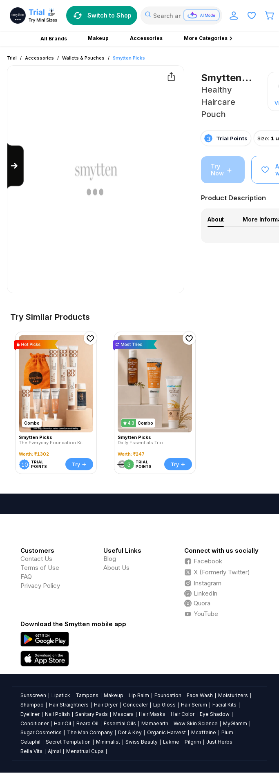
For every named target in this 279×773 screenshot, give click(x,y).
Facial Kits (224, 705)
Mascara (123, 714)
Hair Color (182, 714)
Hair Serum (194, 705)
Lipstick (60, 695)
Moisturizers (233, 695)
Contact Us (36, 559)
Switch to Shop (102, 15)
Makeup (113, 695)
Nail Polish (57, 714)
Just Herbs (219, 742)
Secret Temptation (68, 742)
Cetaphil (30, 742)
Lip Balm (139, 695)
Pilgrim (193, 742)
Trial (12, 58)
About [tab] (216, 219)
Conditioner (34, 723)
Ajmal (54, 751)
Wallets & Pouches (83, 58)
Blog (109, 559)
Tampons (87, 695)
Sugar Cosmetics (41, 732)
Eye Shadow (215, 714)
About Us (116, 567)
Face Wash (200, 695)
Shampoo (32, 705)
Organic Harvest (166, 732)
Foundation (167, 695)
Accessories (39, 58)
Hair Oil (62, 723)
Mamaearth (154, 723)
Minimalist (108, 742)
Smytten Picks (129, 58)
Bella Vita (31, 751)
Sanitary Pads (91, 714)
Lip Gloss (164, 705)
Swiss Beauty (141, 742)
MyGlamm (235, 723)
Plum (227, 732)
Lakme (171, 742)
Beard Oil (87, 723)
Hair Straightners (69, 705)
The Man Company (90, 732)
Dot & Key (130, 732)
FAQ (26, 576)
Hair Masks (152, 714)
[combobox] (181, 15)
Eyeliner (30, 714)
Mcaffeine (203, 732)
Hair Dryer (106, 705)
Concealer (135, 705)
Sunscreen (33, 695)
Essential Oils (120, 723)
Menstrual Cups (85, 751)
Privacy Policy (40, 585)
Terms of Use (39, 567)
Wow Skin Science (196, 723)
